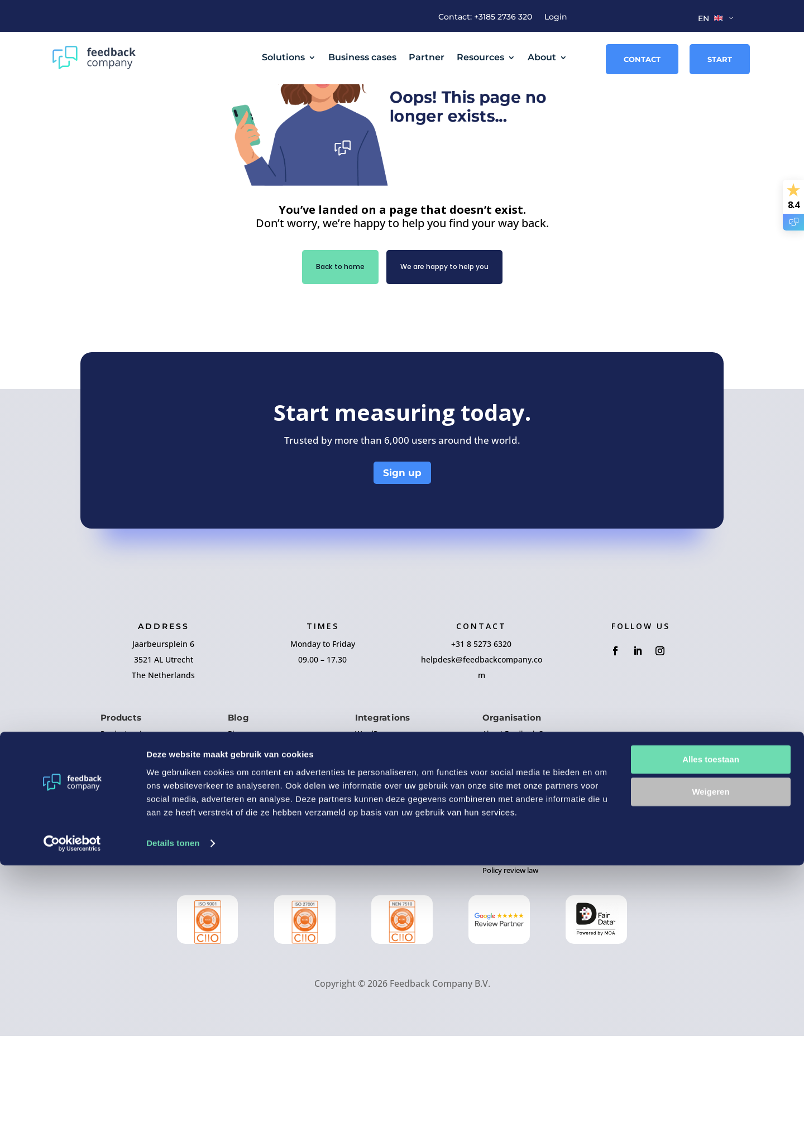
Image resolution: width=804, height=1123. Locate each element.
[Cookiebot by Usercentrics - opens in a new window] (72, 1101)
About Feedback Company (526, 820)
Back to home (328, 353)
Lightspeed (373, 923)
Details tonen (172, 1101)
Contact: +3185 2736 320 (485, 17)
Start (719, 59)
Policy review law (510, 957)
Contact (642, 59)
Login (555, 17)
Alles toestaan (710, 1017)
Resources (480, 57)
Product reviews (127, 820)
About (542, 57)
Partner (426, 57)
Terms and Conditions (519, 896)
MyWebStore (377, 882)
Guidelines (245, 862)
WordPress (373, 820)
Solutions (283, 57)
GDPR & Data (504, 937)
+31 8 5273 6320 (481, 731)
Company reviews (130, 841)
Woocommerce (380, 841)
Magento (370, 862)
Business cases (362, 57)
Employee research (132, 896)
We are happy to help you (449, 353)
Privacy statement (512, 916)
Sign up (402, 559)
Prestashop (374, 903)
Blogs (237, 820)
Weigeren (710, 1049)
